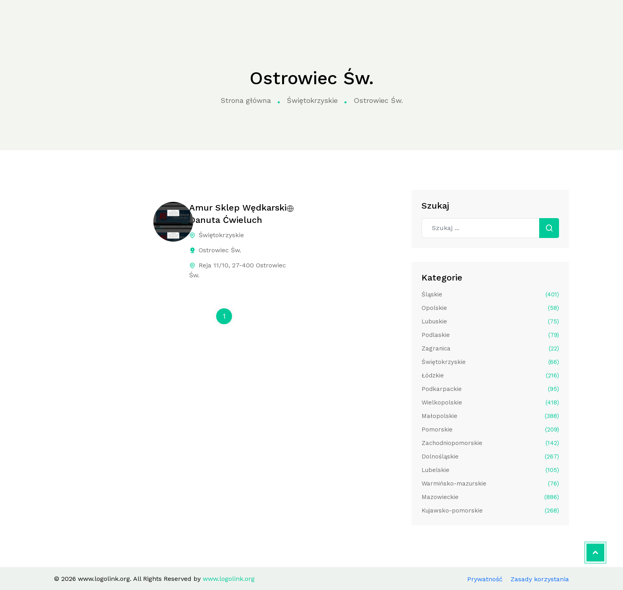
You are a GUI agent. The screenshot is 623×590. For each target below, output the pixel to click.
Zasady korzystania (540, 579)
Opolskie (490, 308)
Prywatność (485, 579)
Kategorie (189, 17)
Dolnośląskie (490, 456)
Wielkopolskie (490, 402)
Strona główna (136, 17)
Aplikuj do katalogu (549, 16)
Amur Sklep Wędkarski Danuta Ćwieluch (237, 214)
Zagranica (490, 348)
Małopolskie (490, 416)
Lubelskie (490, 470)
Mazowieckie (490, 497)
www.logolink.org (59, 17)
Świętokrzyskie (312, 100)
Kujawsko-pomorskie (490, 510)
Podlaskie (490, 335)
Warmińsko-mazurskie (490, 483)
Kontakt (459, 16)
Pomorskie (490, 429)
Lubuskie (490, 321)
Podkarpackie (490, 389)
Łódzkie (490, 375)
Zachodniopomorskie (490, 443)
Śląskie (490, 294)
